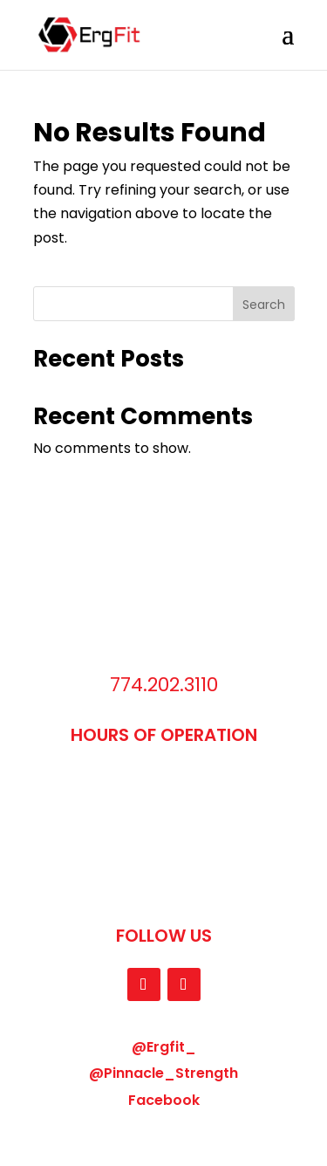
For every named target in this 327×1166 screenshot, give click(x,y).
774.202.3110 (164, 684)
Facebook (164, 1100)
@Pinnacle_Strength (163, 1073)
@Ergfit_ (164, 1047)
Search (263, 304)
